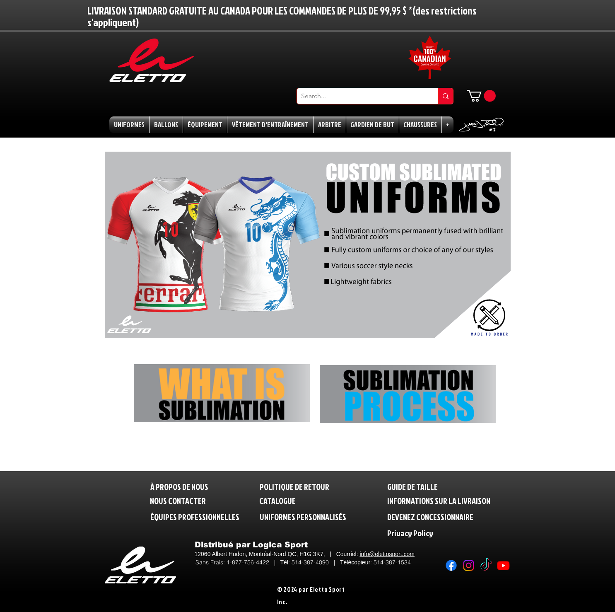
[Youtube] (503, 565)
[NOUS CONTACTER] (178, 501)
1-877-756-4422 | (253, 562)
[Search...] (361, 96)
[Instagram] (468, 565)
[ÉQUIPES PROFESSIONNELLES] (194, 517)
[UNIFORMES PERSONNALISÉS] (303, 517)
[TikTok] (486, 565)
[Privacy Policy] (427, 533)
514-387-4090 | (316, 562)
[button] (481, 96)
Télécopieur (355, 562)
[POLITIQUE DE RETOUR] (298, 487)
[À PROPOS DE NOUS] (179, 487)
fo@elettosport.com (389, 554)
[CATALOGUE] (278, 501)
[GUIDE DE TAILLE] (416, 487)
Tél (284, 562)
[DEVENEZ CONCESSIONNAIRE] (430, 517)
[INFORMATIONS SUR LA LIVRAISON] (439, 501)
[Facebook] (451, 565)
